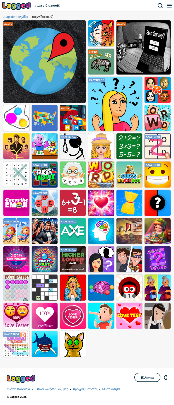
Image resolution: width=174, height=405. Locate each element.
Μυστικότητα (111, 389)
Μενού (169, 5)
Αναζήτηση (160, 5)
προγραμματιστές (85, 389)
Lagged (17, 6)
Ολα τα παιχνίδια (18, 389)
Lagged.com (21, 378)
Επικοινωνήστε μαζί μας (51, 389)
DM (166, 377)
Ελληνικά (147, 377)
